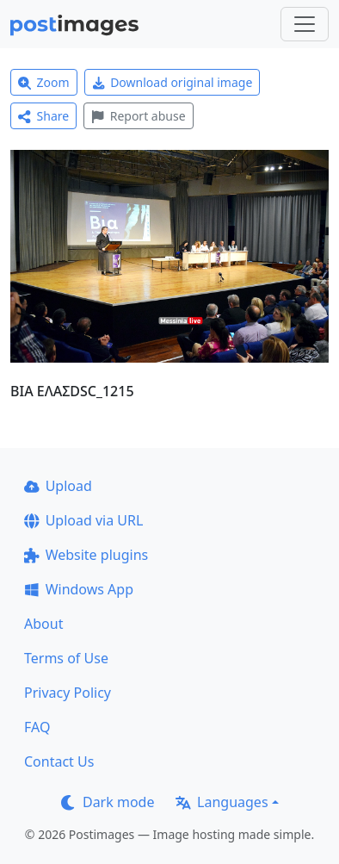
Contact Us (59, 761)
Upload (58, 485)
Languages (222, 802)
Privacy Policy (67, 692)
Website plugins (86, 554)
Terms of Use (66, 658)
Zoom (44, 82)
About (43, 623)
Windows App (78, 589)
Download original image (172, 82)
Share (43, 116)
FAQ (37, 727)
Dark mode (107, 802)
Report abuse (138, 116)
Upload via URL (83, 520)
